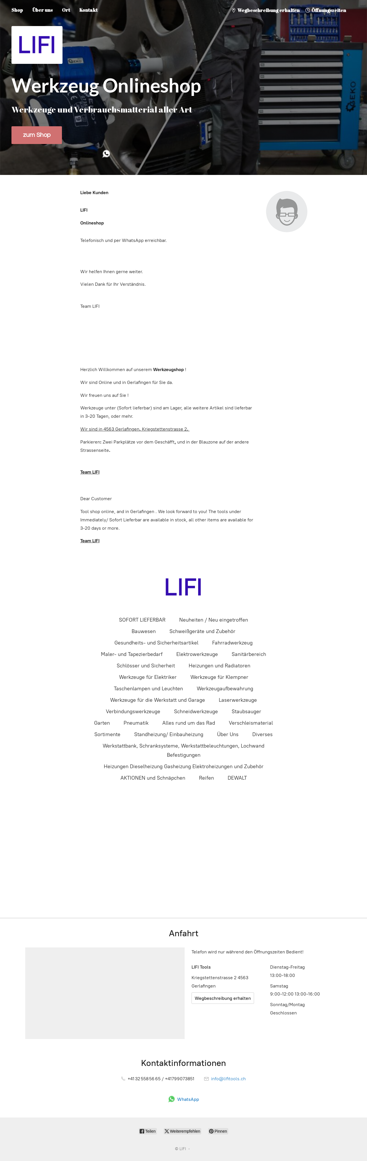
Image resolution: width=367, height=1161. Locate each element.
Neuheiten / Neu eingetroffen (213, 620)
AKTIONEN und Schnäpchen (152, 778)
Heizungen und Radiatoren (219, 666)
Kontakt (88, 10)
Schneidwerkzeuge (196, 711)
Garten (102, 723)
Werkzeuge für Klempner (219, 677)
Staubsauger (246, 711)
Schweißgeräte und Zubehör (202, 631)
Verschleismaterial (251, 723)
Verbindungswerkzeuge (133, 711)
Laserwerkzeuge (238, 700)
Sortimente (107, 734)
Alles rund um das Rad (188, 723)
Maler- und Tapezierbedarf (132, 654)
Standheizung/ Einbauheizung (168, 734)
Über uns (42, 10)
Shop (17, 10)
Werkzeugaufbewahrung (225, 688)
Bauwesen (144, 631)
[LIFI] (183, 587)
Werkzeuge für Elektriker (148, 677)
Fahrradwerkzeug (232, 643)
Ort (66, 10)
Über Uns (228, 734)
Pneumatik (136, 723)
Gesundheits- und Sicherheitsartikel (156, 643)
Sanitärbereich (249, 654)
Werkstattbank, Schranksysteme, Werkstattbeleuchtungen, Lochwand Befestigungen (183, 750)
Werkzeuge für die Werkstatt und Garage (157, 700)
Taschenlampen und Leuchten (148, 688)
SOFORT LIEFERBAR (142, 620)
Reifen (206, 778)
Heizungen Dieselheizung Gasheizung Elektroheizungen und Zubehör (183, 766)
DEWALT (237, 778)
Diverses (262, 734)
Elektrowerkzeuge (197, 654)
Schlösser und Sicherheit (146, 666)
